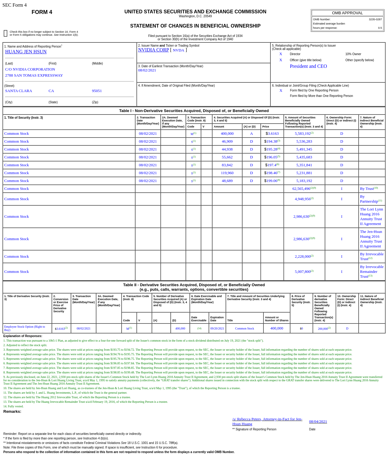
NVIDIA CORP (153, 49)
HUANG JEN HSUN (26, 51)
